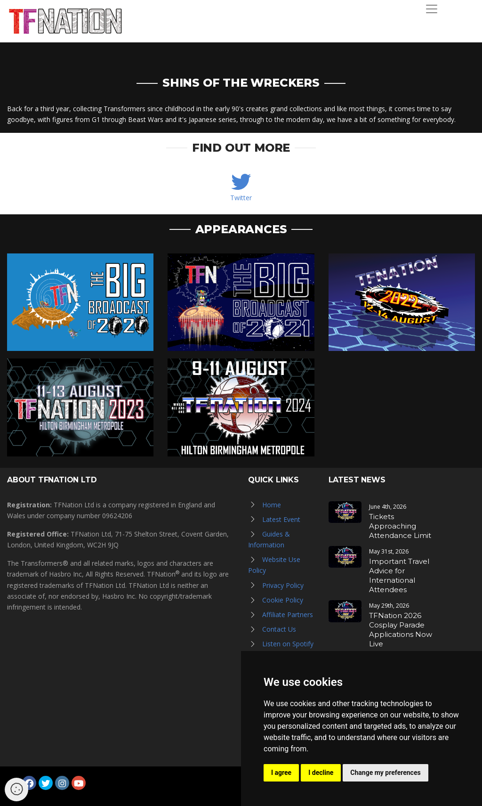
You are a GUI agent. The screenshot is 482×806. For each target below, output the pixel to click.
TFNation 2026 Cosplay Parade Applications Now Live (400, 629)
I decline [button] (320, 772)
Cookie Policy (282, 599)
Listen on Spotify (287, 643)
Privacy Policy (283, 585)
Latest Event (281, 519)
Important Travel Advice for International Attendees (399, 575)
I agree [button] (281, 772)
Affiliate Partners (287, 614)
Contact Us (279, 629)
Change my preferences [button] (385, 772)
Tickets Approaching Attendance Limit (400, 526)
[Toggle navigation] (431, 9)
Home (271, 504)
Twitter (241, 197)
